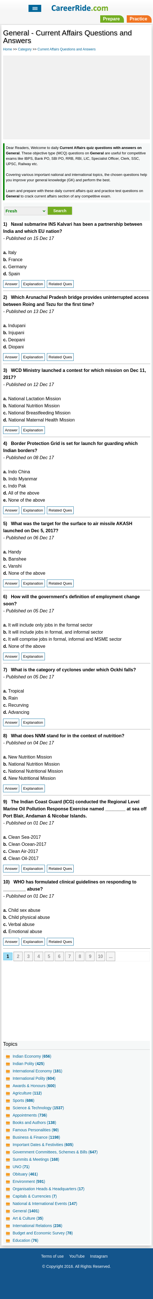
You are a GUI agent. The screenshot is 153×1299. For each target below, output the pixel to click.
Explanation (33, 284)
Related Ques (60, 284)
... (111, 956)
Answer (11, 284)
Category (25, 49)
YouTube (77, 1256)
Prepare (111, 18)
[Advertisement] (76, 96)
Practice (138, 18)
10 (100, 956)
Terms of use (52, 1256)
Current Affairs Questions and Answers (67, 49)
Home (7, 49)
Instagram (99, 1256)
